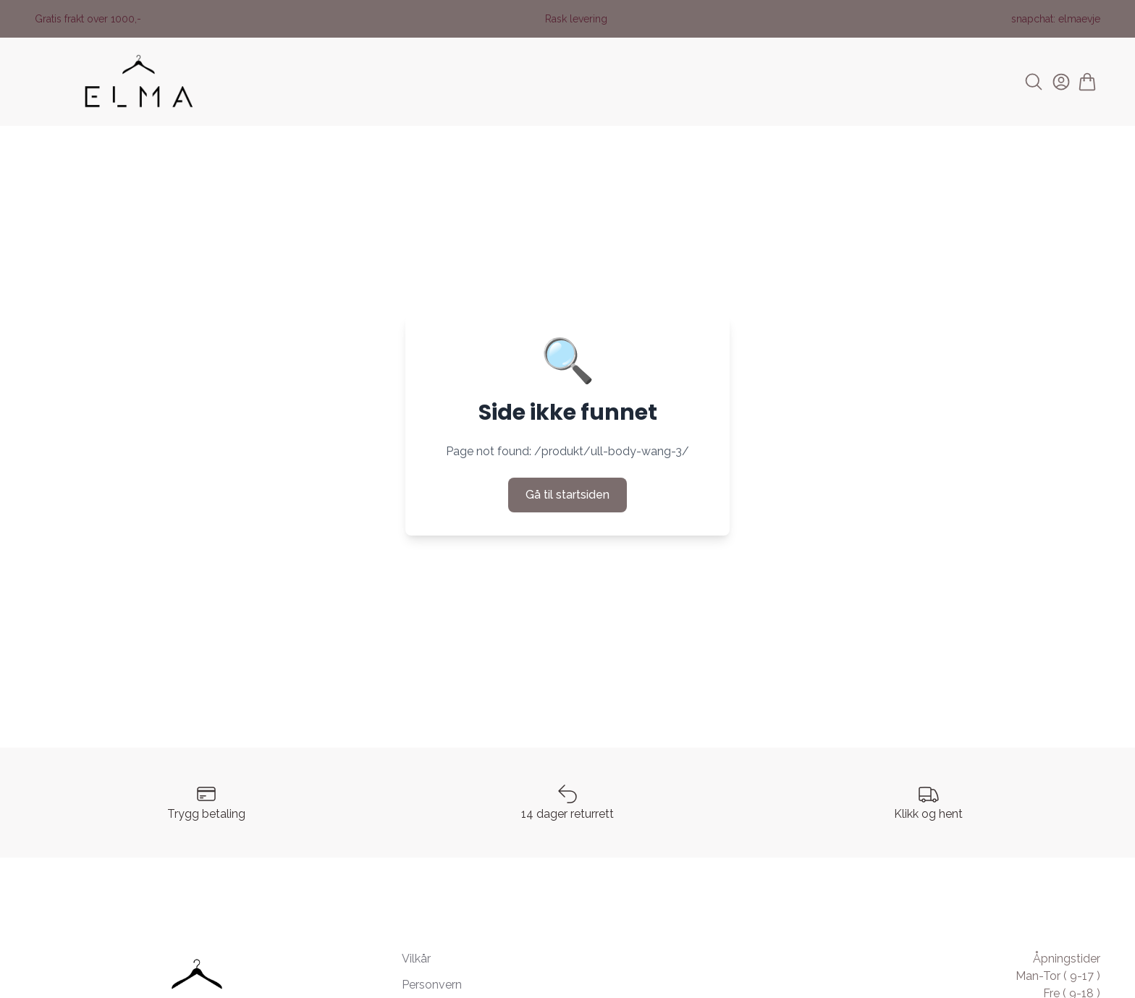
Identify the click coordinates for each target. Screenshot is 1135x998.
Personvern (432, 984)
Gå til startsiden (567, 495)
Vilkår (416, 958)
